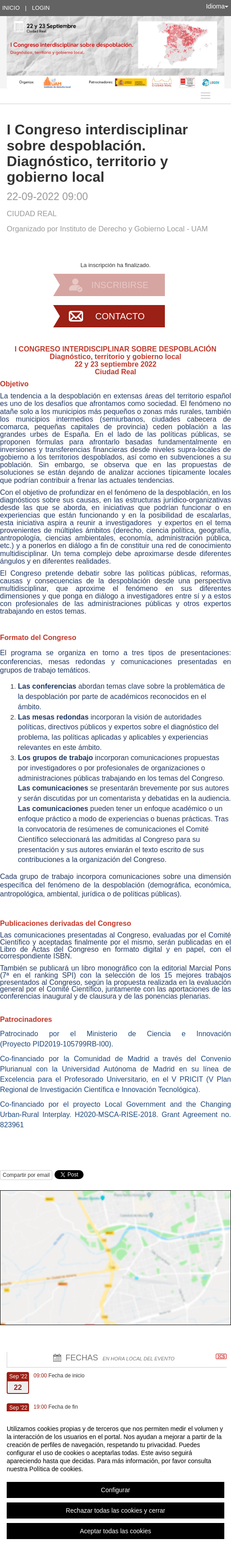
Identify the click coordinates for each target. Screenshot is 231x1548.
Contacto (119, 316)
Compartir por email (26, 1175)
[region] (115, 1479)
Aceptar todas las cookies (115, 1531)
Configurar (115, 1490)
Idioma (217, 6)
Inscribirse (120, 285)
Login (41, 7)
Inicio (11, 7)
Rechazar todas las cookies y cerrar (115, 1510)
